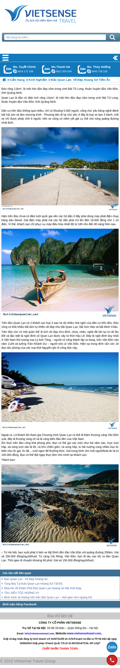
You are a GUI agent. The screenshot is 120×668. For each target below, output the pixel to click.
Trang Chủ (50, 13)
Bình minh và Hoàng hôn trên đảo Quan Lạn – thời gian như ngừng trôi (48, 597)
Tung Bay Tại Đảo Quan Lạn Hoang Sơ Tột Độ (33, 583)
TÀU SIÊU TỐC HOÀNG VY (21, 592)
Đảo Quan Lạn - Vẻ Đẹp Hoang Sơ (26, 579)
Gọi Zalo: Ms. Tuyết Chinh (7, 69)
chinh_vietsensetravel (15, 71)
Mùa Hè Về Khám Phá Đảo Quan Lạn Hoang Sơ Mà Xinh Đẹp (42, 588)
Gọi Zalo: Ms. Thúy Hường (82, 69)
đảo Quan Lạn (17, 322)
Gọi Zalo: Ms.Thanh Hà (46, 69)
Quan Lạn (7, 97)
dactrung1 (89, 71)
